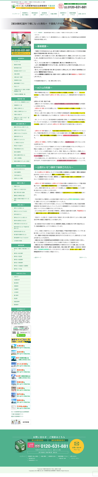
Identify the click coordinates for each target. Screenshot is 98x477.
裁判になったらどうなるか (20, 211)
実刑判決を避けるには (19, 231)
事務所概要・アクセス (19, 83)
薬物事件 (16, 304)
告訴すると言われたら (19, 169)
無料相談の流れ (35, 14)
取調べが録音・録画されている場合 (21, 199)
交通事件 (16, 289)
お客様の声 (17, 280)
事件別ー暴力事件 (18, 253)
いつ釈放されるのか (19, 142)
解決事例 (16, 283)
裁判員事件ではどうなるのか (21, 237)
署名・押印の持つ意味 (19, 192)
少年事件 (16, 292)
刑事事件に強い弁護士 (25, 14)
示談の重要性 (17, 172)
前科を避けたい (18, 214)
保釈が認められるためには (20, 223)
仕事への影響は (18, 158)
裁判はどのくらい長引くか (20, 217)
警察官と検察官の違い (19, 195)
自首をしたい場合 (18, 178)
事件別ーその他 (18, 269)
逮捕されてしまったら (19, 139)
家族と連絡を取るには (19, 155)
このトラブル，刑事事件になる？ (22, 102)
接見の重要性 (17, 152)
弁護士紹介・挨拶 (18, 77)
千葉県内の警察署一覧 (19, 94)
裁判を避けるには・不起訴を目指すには (21, 227)
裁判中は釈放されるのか (20, 220)
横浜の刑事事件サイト (17, 416)
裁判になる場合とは (19, 208)
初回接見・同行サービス (20, 71)
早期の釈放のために (19, 148)
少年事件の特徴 (18, 240)
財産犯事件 (17, 301)
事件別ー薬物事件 (18, 262)
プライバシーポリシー (75, 458)
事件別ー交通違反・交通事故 (21, 265)
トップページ (15, 14)
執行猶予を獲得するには (20, 234)
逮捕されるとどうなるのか (20, 133)
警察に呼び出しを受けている (21, 127)
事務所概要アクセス (72, 14)
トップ (35, 32)
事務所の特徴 (17, 64)
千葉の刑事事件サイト (17, 414)
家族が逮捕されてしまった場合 (21, 161)
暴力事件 (16, 295)
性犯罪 (15, 298)
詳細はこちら (20, 323)
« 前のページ (37, 257)
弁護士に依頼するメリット (20, 111)
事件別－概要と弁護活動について (22, 249)
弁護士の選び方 (18, 114)
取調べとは (17, 186)
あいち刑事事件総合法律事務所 (20, 412)
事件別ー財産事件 (18, 259)
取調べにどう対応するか (20, 189)
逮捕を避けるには (18, 136)
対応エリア (16, 86)
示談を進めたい (18, 175)
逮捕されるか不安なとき (20, 130)
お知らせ (16, 276)
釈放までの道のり (18, 145)
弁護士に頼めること (19, 108)
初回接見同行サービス (44, 14)
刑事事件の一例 (18, 105)
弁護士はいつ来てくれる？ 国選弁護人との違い (21, 118)
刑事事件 (40, 32)
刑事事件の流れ (63, 14)
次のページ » (83, 257)
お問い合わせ (82, 14)
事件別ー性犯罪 (18, 256)
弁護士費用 (54, 14)
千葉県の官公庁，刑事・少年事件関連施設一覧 (22, 90)
